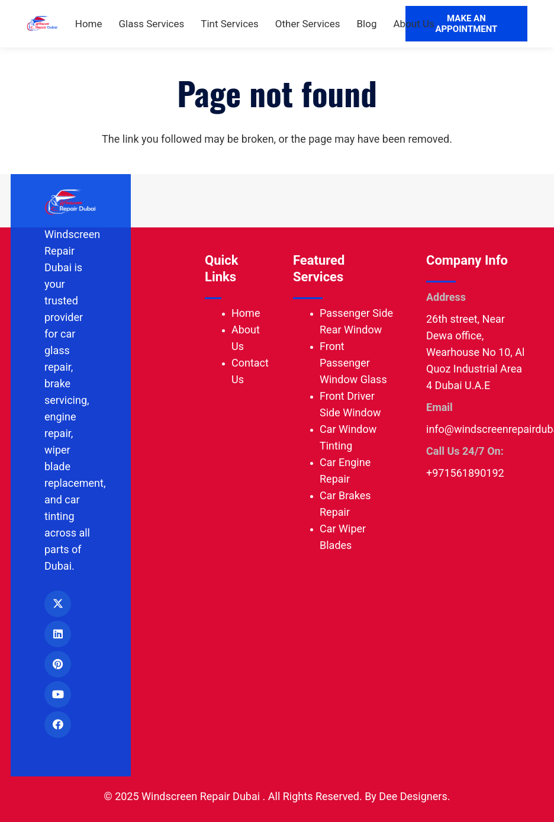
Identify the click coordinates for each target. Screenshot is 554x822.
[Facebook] (57, 724)
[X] (57, 603)
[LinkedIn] (57, 634)
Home (245, 313)
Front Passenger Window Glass (353, 363)
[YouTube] (57, 694)
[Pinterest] (57, 664)
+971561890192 (465, 473)
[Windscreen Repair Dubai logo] (41, 24)
